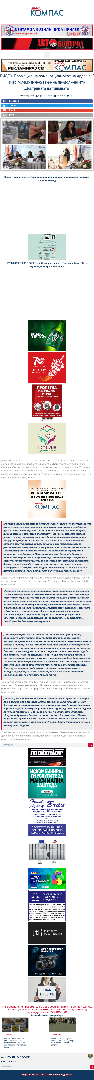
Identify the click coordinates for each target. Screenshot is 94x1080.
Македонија (78, 1019)
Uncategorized (28, 96)
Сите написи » (8, 1048)
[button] (47, 55)
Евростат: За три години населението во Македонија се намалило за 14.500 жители (82, 1027)
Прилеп (30, 1019)
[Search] (90, 745)
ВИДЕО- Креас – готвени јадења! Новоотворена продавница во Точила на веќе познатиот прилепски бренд (34, 1028)
